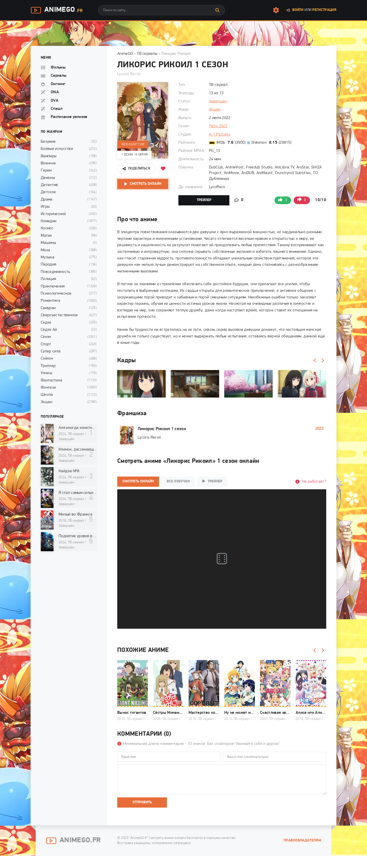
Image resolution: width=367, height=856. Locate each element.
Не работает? (314, 482)
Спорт (46, 344)
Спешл (57, 109)
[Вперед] (322, 360)
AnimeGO (125, 54)
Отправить (142, 802)
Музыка (47, 257)
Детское (48, 192)
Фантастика (51, 380)
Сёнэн (46, 337)
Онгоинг (58, 84)
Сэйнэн (47, 359)
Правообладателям (302, 840)
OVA (54, 101)
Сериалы (59, 76)
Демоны (48, 178)
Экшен (215, 110)
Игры (45, 207)
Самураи (48, 308)
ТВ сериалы (147, 54)
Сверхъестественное (59, 315)
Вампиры (48, 156)
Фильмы (58, 67)
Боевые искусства (57, 149)
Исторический (53, 214)
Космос (47, 228)
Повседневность (55, 272)
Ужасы (46, 373)
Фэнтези (48, 388)
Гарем (46, 170)
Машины (48, 243)
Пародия (48, 264)
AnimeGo (57, 10)
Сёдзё (46, 323)
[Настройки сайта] (276, 10)
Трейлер (204, 200)
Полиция (48, 279)
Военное (48, 163)
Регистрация (324, 10)
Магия (46, 236)
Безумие (48, 142)
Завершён (218, 101)
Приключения (53, 286)
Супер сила (50, 351)
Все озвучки (178, 481)
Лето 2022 (218, 126)
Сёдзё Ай (49, 330)
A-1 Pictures (219, 135)
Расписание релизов (69, 117)
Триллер (48, 366)
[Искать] (217, 10)
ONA (55, 92)
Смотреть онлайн (145, 184)
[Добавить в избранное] (163, 169)
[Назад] (315, 360)
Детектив (49, 185)
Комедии (48, 221)
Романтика (50, 301)
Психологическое (56, 294)
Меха (45, 250)
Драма (47, 199)
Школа (47, 395)
